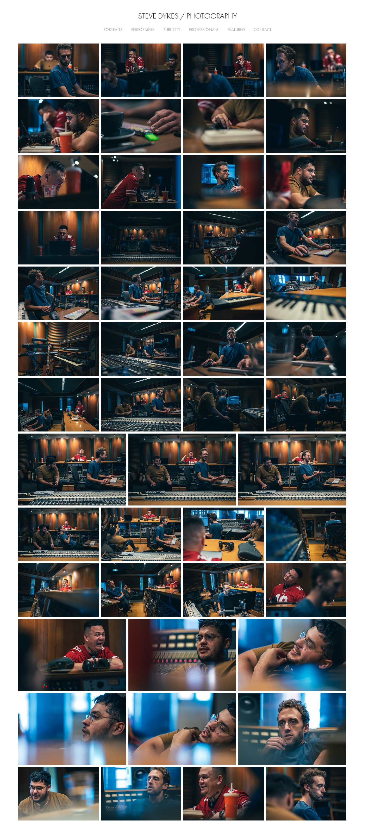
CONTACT (262, 29)
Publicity (172, 29)
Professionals (203, 29)
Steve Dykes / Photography (187, 16)
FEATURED (236, 29)
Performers (142, 29)
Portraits (113, 29)
